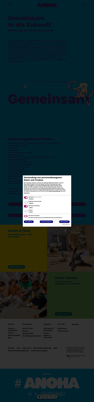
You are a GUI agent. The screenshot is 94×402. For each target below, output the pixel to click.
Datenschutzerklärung (54, 191)
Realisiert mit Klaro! (66, 224)
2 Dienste (30, 198)
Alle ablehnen (28, 221)
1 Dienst (30, 207)
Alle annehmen (64, 221)
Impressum (27, 192)
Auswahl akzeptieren (46, 221)
